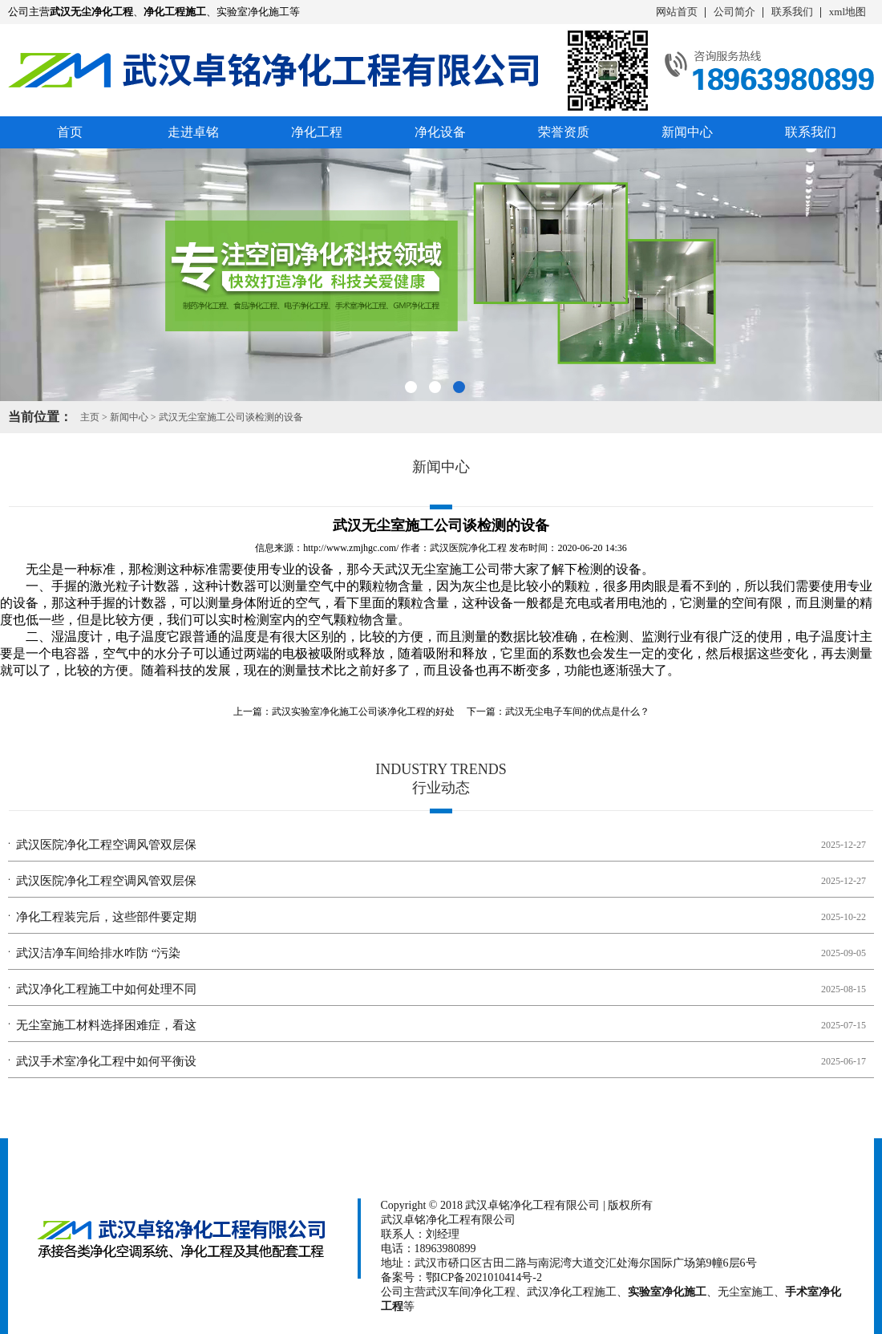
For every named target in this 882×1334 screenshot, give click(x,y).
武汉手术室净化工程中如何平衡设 (106, 1061)
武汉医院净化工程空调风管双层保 (106, 844)
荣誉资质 (563, 132)
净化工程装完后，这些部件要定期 (106, 916)
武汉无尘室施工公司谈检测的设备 (231, 417)
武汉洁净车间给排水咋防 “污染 (98, 953)
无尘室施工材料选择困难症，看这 (106, 1025)
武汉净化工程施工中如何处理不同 (106, 989)
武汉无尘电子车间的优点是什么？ (577, 711)
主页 (89, 417)
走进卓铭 (193, 132)
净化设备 (440, 132)
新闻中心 (687, 132)
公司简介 (734, 12)
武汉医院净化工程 (468, 547)
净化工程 (316, 132)
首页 (70, 132)
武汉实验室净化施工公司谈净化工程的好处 (363, 711)
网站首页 (677, 12)
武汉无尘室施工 (430, 569)
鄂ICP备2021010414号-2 (484, 1277)
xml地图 (847, 12)
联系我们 (792, 12)
